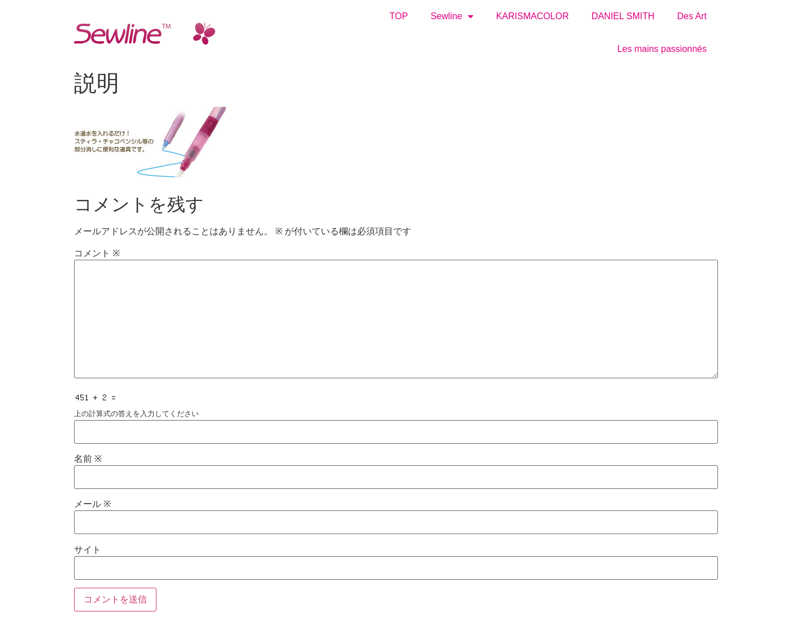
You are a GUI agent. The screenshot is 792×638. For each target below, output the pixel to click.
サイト (87, 549)
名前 (88, 459)
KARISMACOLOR (532, 16)
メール (92, 504)
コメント (97, 253)
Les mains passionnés (662, 49)
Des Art (692, 16)
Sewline (451, 16)
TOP (399, 16)
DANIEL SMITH (622, 16)
